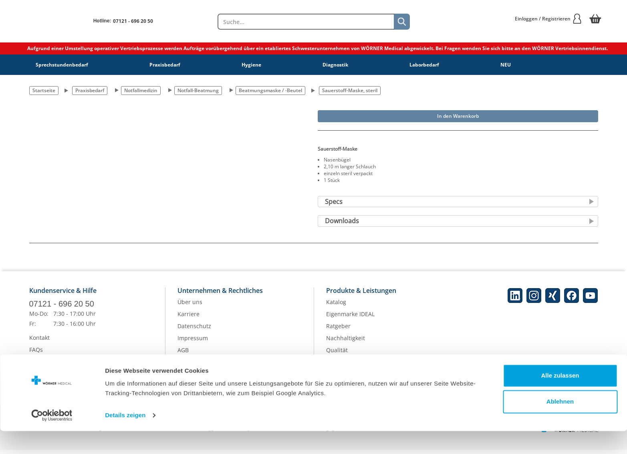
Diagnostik (335, 64)
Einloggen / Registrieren (548, 19)
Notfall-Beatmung (198, 90)
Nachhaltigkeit (345, 342)
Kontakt (39, 341)
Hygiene (251, 64)
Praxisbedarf (164, 64)
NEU (505, 64)
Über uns (189, 306)
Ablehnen (560, 424)
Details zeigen (125, 438)
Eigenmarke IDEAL (350, 318)
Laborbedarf (424, 64)
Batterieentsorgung (352, 366)
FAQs (36, 353)
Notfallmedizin (140, 90)
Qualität (337, 354)
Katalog (336, 306)
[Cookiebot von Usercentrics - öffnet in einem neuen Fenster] (52, 438)
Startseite (43, 90)
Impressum (192, 342)
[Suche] (402, 22)
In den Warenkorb (458, 116)
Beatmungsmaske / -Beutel (270, 90)
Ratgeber (338, 330)
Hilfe (35, 365)
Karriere (188, 318)
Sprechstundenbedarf (62, 64)
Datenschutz (194, 330)
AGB (183, 354)
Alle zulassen (560, 398)
